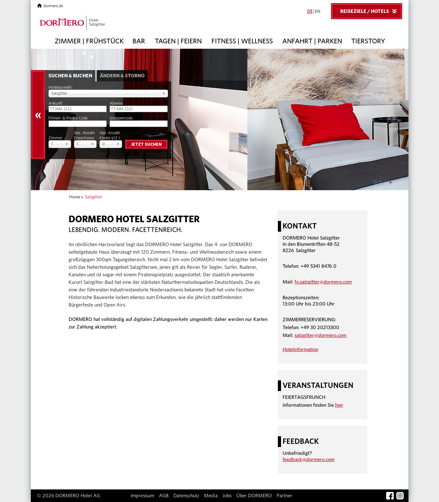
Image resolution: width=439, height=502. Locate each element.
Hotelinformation (300, 349)
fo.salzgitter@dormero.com (323, 281)
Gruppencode (121, 118)
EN (317, 11)
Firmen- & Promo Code (67, 118)
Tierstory (368, 41)
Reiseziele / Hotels (370, 11)
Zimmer (55, 138)
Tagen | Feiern (178, 41)
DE (309, 11)
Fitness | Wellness (242, 41)
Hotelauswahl (59, 88)
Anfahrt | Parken (312, 41)
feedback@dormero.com (309, 459)
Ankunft (55, 104)
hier (339, 405)
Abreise (116, 104)
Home (74, 197)
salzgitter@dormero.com (321, 335)
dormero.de (50, 6)
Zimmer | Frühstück (89, 41)
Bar (138, 41)
